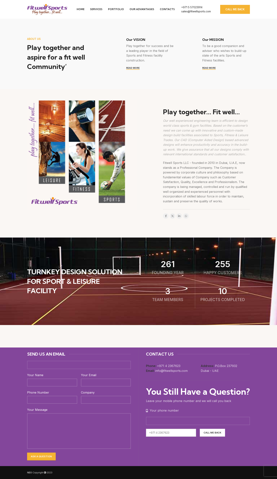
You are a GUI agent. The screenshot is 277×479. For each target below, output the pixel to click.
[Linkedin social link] (179, 216)
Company (88, 392)
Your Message (37, 410)
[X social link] (172, 216)
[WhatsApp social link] (186, 216)
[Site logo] (47, 9)
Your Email (88, 375)
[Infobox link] (196, 9)
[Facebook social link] (166, 216)
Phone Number (38, 392)
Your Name (35, 375)
